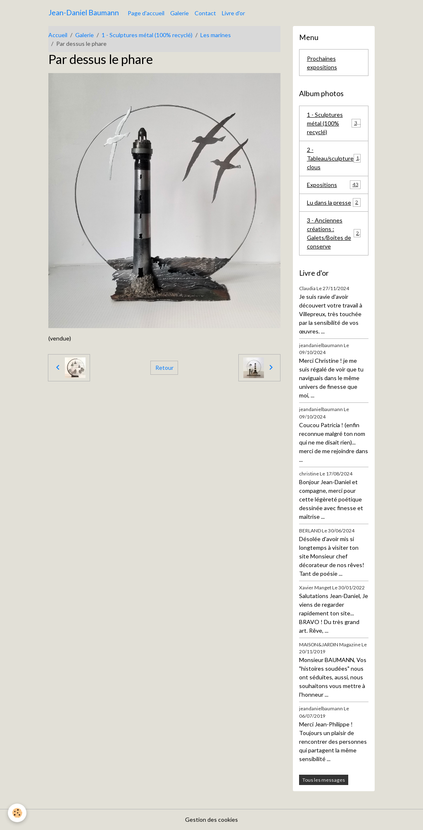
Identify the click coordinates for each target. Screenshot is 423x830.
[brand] (83, 12)
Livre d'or (233, 13)
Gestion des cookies (211, 819)
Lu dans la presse (334, 202)
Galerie (179, 13)
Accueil (57, 34)
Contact (205, 13)
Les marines (215, 34)
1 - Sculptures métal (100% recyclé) (147, 34)
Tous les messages (323, 780)
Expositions (334, 184)
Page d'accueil (146, 13)
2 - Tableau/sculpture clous (334, 158)
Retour (164, 367)
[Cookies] (17, 813)
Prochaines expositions (322, 63)
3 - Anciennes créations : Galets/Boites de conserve (334, 233)
